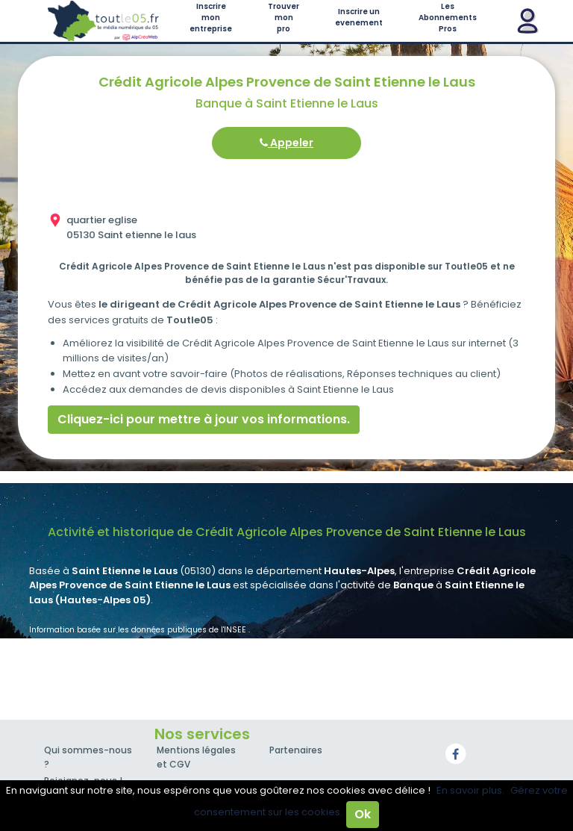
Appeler (286, 142)
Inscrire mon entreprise (211, 17)
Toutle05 (103, 21)
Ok (362, 814)
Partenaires (295, 750)
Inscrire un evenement (359, 17)
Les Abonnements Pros (448, 17)
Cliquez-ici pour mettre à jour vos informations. (203, 419)
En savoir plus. (470, 790)
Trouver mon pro (283, 17)
